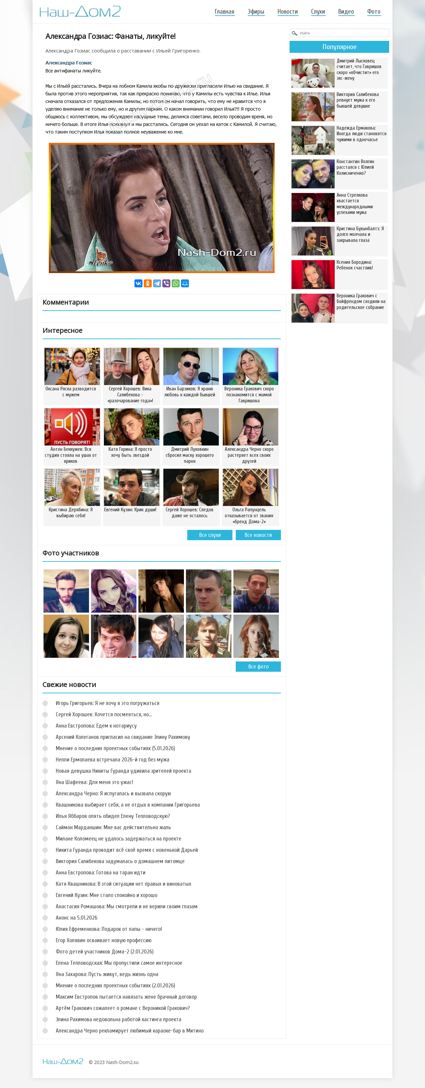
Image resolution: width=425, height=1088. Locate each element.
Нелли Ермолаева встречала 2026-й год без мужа (112, 759)
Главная (224, 11)
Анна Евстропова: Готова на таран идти (100, 872)
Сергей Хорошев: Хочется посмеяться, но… (104, 714)
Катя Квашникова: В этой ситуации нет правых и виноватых (123, 884)
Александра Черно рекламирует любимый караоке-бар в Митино (130, 1031)
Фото (374, 11)
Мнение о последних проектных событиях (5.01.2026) (115, 748)
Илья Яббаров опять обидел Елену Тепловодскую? (113, 816)
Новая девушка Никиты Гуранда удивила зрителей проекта (123, 771)
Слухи (318, 11)
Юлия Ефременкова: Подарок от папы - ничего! (109, 929)
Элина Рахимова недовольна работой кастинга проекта (118, 1019)
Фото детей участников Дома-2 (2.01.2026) (104, 951)
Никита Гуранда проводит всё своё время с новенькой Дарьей (127, 850)
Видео (346, 11)
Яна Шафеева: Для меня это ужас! (94, 782)
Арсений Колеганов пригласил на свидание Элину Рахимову (123, 737)
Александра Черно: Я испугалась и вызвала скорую (113, 793)
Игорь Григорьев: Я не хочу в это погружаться (107, 703)
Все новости (258, 535)
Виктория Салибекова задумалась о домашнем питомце (120, 861)
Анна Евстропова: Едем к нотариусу (96, 726)
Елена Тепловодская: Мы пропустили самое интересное (119, 963)
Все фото (258, 666)
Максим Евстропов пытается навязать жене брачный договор (126, 997)
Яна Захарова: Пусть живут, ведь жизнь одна (107, 974)
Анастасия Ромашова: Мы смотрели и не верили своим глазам (127, 906)
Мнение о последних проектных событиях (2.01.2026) (115, 985)
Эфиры (256, 11)
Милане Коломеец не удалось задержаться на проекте (118, 839)
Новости (288, 11)
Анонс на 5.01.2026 (76, 918)
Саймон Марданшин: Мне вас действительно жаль (113, 827)
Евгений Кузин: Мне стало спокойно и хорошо (106, 895)
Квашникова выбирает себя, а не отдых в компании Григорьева (128, 805)
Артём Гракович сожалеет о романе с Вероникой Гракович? (123, 1008)
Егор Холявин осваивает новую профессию (103, 940)
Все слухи (210, 535)
